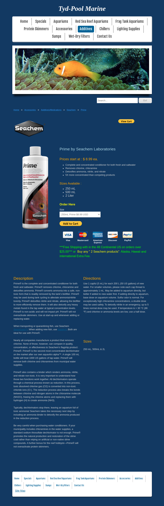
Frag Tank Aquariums (129, 21)
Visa (68, 240)
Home (24, 21)
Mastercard (82, 240)
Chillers (104, 29)
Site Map (20, 490)
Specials (40, 21)
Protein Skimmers (36, 29)
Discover (112, 240)
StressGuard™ (21, 329)
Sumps (56, 36)
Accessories (64, 29)
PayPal (127, 240)
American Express (97, 241)
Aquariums (61, 21)
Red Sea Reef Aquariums (91, 21)
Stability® (62, 329)
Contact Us (104, 36)
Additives (86, 29)
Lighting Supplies (128, 29)
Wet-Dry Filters (79, 36)
